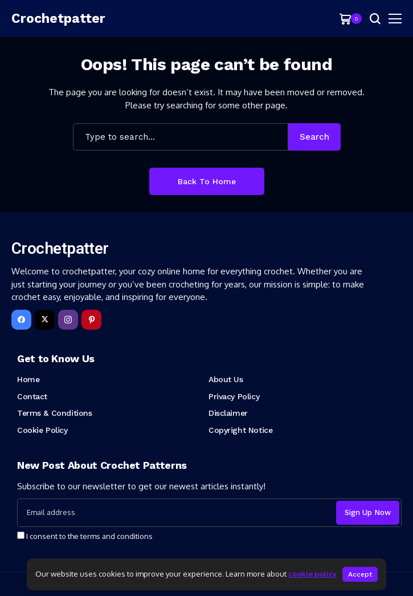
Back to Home (207, 181)
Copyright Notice (240, 430)
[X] (45, 320)
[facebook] (21, 320)
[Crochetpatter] (45, 19)
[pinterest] (91, 320)
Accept (360, 574)
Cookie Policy (42, 430)
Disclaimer (228, 412)
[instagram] (68, 320)
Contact (32, 396)
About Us (225, 379)
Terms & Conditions (54, 412)
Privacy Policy (233, 396)
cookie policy (312, 573)
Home (28, 379)
